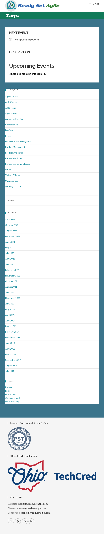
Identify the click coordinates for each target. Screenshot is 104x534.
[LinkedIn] (31, 521)
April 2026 (10, 219)
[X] (11, 521)
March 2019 (10, 326)
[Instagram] (25, 521)
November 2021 (12, 275)
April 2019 (10, 320)
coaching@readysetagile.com (34, 512)
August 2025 (11, 230)
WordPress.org (12, 401)
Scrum (8, 169)
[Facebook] (18, 521)
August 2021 (11, 287)
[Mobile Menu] (94, 4)
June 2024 (10, 242)
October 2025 (11, 225)
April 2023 (10, 259)
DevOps (9, 130)
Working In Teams (13, 186)
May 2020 (10, 309)
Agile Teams (10, 108)
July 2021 (9, 292)
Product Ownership (14, 153)
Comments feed (12, 398)
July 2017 (9, 371)
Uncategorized (11, 181)
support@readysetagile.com (33, 503)
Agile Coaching (12, 102)
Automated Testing (14, 119)
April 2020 (10, 315)
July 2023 (9, 253)
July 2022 (9, 264)
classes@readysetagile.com (31, 508)
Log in (8, 391)
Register (9, 387)
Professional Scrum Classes (17, 164)
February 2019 (12, 332)
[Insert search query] (52, 200)
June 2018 (10, 343)
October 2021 (11, 281)
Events (8, 136)
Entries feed (10, 394)
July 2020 (9, 303)
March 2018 (10, 354)
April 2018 (10, 349)
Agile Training (11, 113)
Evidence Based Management (18, 141)
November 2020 (12, 298)
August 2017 (11, 365)
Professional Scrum (13, 158)
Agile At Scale (11, 96)
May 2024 (10, 247)
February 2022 (12, 270)
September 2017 (13, 360)
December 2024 (12, 236)
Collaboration (11, 124)
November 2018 (12, 337)
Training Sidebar (12, 175)
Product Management (15, 147)
